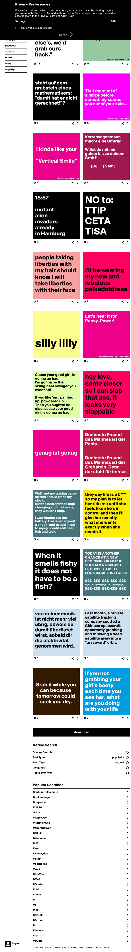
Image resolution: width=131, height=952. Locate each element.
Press (73, 948)
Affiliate (56, 948)
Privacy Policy (47, 16)
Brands (48, 948)
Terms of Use (43, 13)
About (35, 948)
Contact (81, 948)
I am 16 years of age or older (36, 28)
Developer (65, 948)
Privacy (99, 948)
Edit (113, 21)
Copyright (90, 948)
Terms (106, 948)
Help (41, 948)
